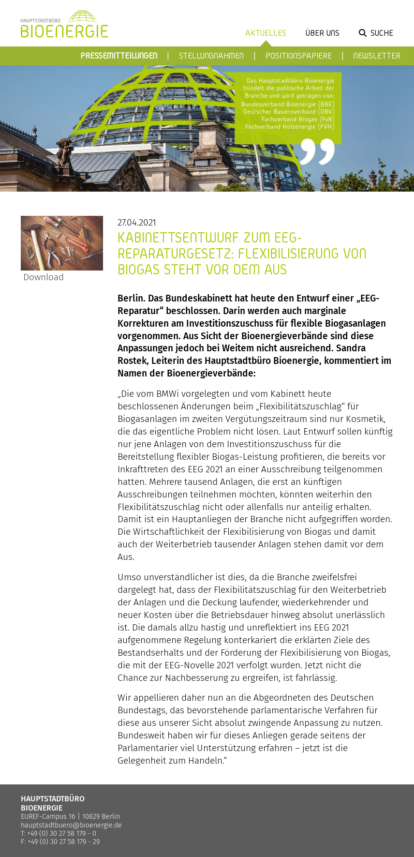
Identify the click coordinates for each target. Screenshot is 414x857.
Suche (381, 32)
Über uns (323, 32)
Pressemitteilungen (118, 55)
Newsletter (377, 55)
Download (42, 277)
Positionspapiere (299, 55)
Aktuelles (265, 32)
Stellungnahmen (211, 55)
